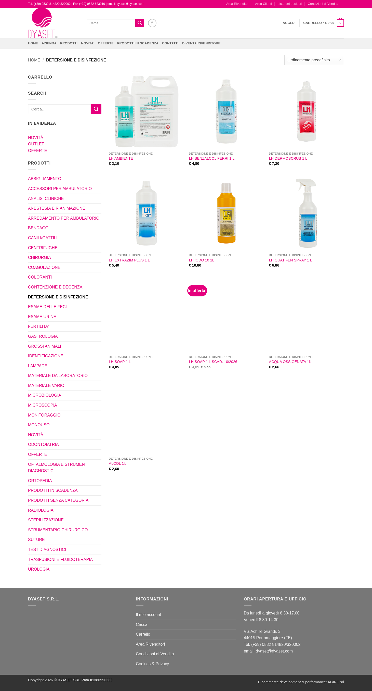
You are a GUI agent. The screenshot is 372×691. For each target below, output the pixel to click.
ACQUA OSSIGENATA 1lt (290, 362)
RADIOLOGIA (41, 510)
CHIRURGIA (39, 257)
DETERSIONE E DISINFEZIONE (58, 297)
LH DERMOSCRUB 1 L (288, 158)
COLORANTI (40, 277)
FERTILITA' (38, 326)
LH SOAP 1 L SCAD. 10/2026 (213, 362)
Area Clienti (263, 4)
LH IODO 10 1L (201, 260)
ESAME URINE (42, 317)
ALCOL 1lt (117, 463)
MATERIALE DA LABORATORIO (58, 375)
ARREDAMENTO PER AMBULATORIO (63, 218)
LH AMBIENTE (121, 158)
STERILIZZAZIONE (46, 520)
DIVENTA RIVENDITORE (201, 43)
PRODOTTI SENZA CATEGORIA (58, 500)
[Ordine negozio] (314, 60)
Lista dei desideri (290, 4)
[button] (289, 23)
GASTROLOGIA (43, 336)
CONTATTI (170, 43)
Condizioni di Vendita (323, 4)
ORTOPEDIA (40, 481)
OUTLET (36, 144)
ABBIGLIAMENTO (44, 179)
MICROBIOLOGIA (44, 395)
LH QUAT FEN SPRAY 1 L (290, 260)
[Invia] (139, 23)
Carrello (143, 634)
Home (33, 43)
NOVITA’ (87, 43)
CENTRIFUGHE (43, 248)
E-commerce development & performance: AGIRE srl (301, 682)
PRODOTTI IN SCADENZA (137, 43)
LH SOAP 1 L (120, 362)
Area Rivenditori (237, 4)
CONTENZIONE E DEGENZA (55, 287)
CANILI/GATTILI (42, 238)
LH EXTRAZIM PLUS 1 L (129, 260)
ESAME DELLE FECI (47, 307)
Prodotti (68, 43)
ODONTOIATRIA (43, 444)
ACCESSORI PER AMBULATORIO (60, 188)
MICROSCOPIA (42, 405)
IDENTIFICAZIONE (45, 356)
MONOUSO (38, 425)
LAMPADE (37, 366)
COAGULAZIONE (44, 267)
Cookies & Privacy (152, 664)
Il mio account (148, 614)
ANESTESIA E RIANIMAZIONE (56, 208)
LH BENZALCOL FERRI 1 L (211, 158)
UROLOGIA (38, 569)
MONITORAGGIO (44, 415)
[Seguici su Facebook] (152, 23)
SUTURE (36, 539)
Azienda (49, 43)
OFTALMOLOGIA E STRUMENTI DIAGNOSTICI (58, 467)
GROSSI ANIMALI (44, 346)
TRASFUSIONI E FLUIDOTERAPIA (60, 559)
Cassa (141, 624)
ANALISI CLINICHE (46, 198)
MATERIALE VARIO (46, 385)
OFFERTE (106, 43)
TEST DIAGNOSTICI (47, 549)
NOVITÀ (35, 137)
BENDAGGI (38, 228)
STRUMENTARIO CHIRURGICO (58, 530)
